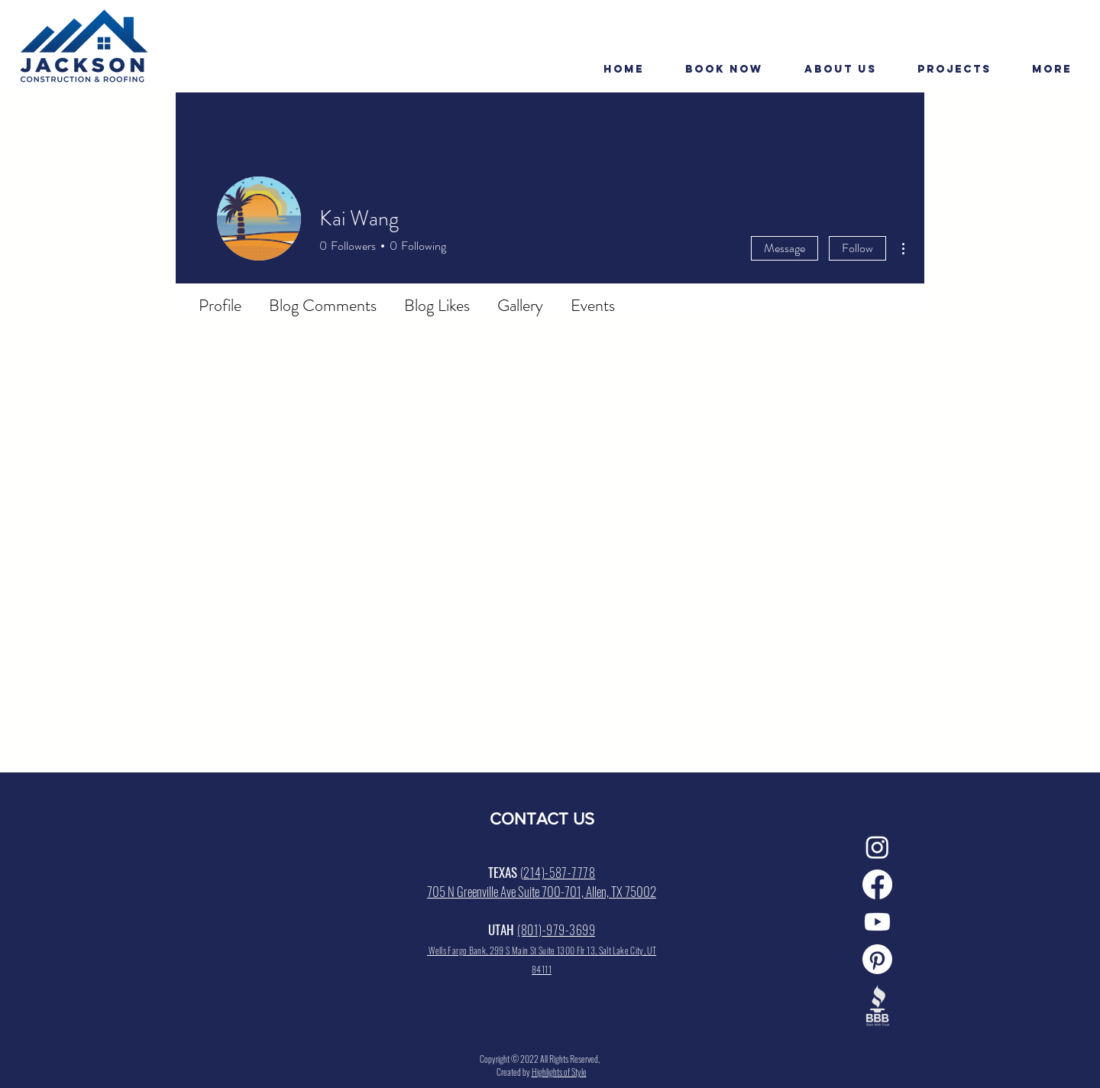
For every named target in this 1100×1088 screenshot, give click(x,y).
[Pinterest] (877, 959)
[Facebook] (877, 884)
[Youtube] (877, 922)
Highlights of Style (559, 1071)
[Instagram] (877, 847)
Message (784, 248)
